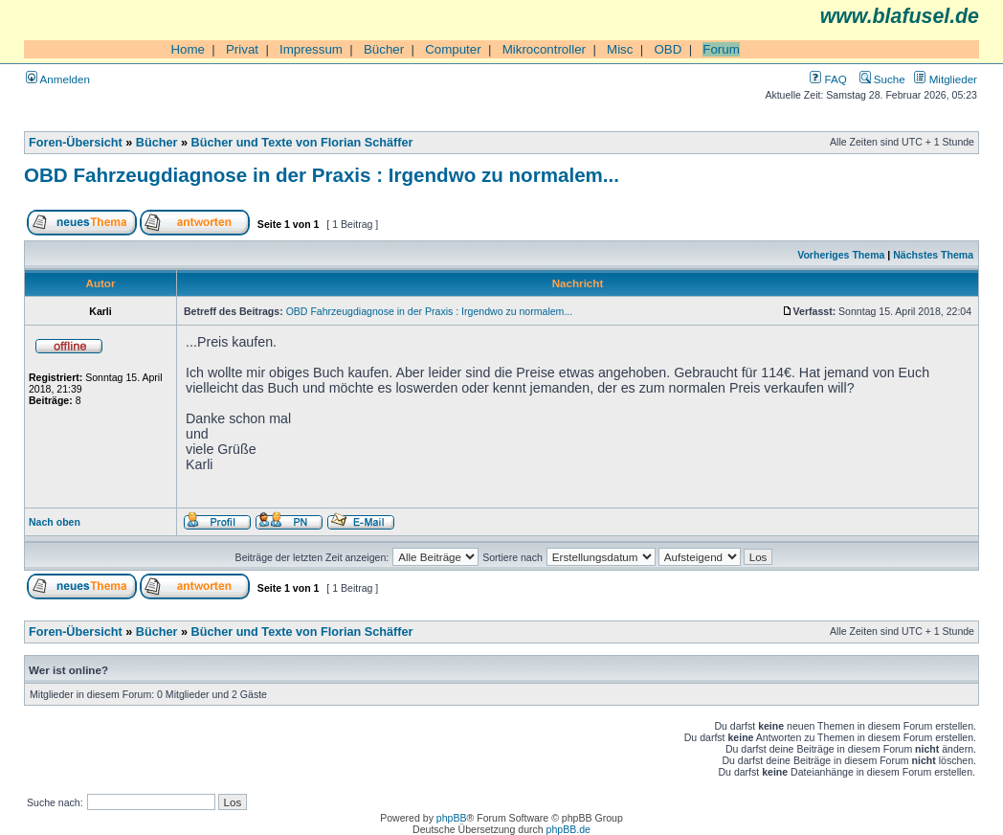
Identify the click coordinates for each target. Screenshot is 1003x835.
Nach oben (54, 522)
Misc (620, 49)
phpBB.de (568, 829)
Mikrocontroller (544, 49)
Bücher (384, 49)
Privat (242, 49)
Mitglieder (945, 79)
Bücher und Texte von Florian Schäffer (302, 142)
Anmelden (58, 79)
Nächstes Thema (933, 254)
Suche (882, 79)
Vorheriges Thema (840, 254)
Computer (453, 49)
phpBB (451, 818)
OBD (667, 49)
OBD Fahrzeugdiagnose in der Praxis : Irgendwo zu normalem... (321, 175)
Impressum (311, 49)
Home (187, 49)
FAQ (828, 79)
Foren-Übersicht (76, 142)
